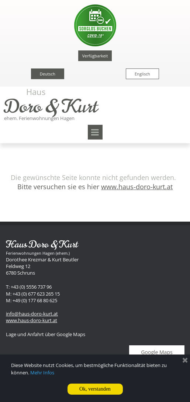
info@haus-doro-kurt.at (32, 313)
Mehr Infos (42, 372)
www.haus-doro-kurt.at (31, 320)
